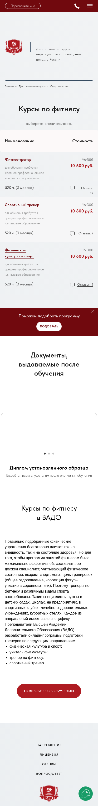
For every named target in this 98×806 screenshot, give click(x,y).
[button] (23, 6)
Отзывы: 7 (85, 233)
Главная (9, 86)
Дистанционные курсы (32, 86)
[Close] (93, 311)
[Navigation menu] (90, 5)
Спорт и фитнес (59, 86)
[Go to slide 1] (45, 454)
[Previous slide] (2, 415)
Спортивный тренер (22, 204)
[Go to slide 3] (53, 454)
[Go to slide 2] (49, 454)
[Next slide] (95, 415)
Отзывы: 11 (85, 284)
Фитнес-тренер (18, 159)
